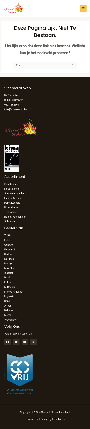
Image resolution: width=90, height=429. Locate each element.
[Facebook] (7, 342)
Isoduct (8, 272)
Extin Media (58, 419)
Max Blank (10, 268)
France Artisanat (13, 291)
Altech (8, 305)
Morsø (8, 263)
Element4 (9, 249)
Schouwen (10, 221)
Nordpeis (9, 258)
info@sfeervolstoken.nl (17, 109)
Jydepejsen (10, 319)
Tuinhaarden (11, 212)
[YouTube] (25, 342)
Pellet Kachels (12, 202)
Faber (7, 240)
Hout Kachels (12, 188)
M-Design (9, 287)
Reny (7, 301)
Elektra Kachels (13, 198)
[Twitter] (16, 342)
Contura (8, 244)
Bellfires (8, 310)
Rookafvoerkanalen (15, 216)
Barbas (8, 254)
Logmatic (9, 296)
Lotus (7, 282)
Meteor (8, 315)
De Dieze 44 (11, 95)
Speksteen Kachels (15, 193)
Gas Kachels (11, 184)
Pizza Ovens (11, 207)
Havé (7, 277)
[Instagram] (33, 342)
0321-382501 (11, 104)
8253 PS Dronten (13, 100)
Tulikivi (8, 235)
